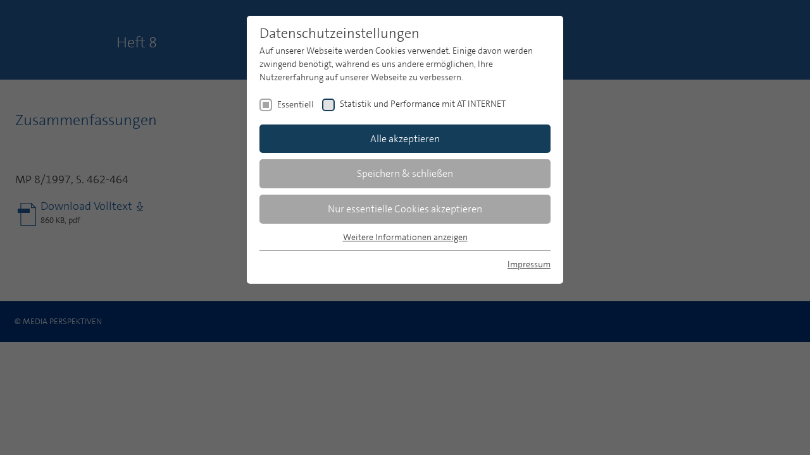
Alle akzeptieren (405, 138)
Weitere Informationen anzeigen (405, 237)
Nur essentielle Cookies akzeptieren (405, 208)
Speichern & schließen (405, 173)
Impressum (529, 264)
